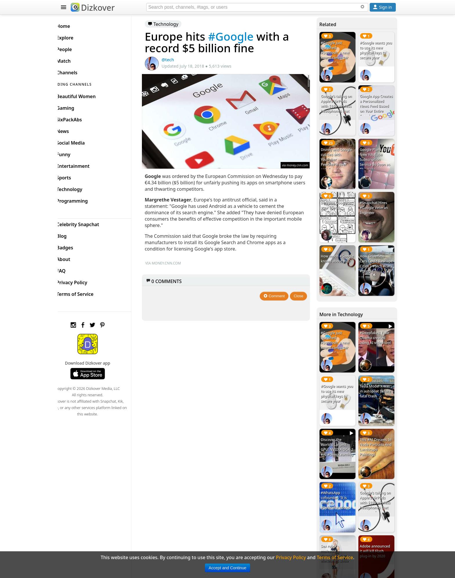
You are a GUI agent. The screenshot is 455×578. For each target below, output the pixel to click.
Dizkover (93, 7)
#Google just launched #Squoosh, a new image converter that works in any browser (338, 55)
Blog (71, 234)
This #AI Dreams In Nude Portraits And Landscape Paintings (377, 433)
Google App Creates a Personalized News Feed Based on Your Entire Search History (377, 106)
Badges (74, 246)
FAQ (70, 269)
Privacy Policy (81, 281)
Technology (171, 24)
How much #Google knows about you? (336, 253)
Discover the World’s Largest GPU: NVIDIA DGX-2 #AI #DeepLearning (339, 436)
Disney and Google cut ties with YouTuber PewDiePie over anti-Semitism (339, 155)
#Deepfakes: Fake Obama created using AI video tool (376, 327)
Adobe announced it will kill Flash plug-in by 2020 (376, 533)
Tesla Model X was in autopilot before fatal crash (376, 379)
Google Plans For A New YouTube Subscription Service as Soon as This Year (377, 155)
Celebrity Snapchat (87, 223)
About (73, 258)
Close (301, 293)
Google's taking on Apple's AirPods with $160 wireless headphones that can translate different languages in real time (339, 111)
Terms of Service (84, 292)
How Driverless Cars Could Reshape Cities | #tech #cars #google (374, 258)
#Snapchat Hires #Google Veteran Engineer (375, 202)
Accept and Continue (227, 568)
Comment (277, 293)
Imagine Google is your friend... (339, 199)
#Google (239, 36)
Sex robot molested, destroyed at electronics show (337, 536)
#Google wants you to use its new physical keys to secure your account (376, 52)
